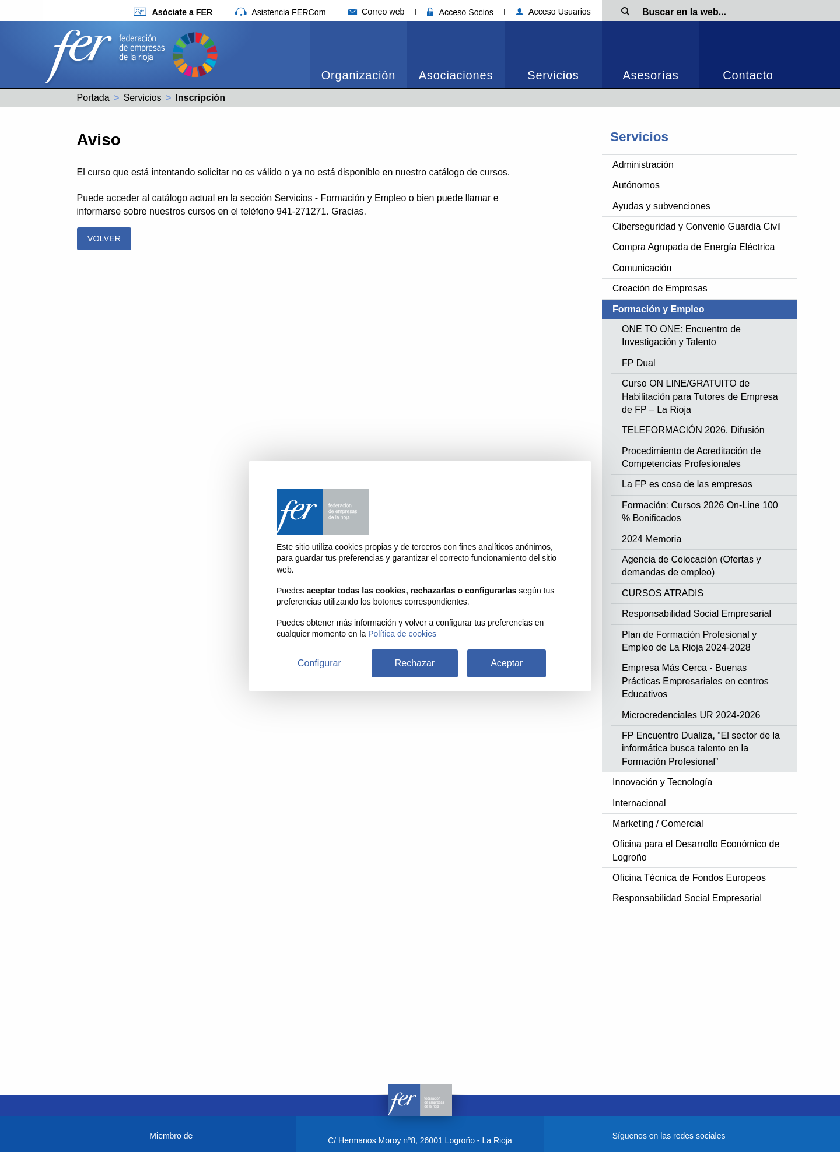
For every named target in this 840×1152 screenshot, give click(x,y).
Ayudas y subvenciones (661, 206)
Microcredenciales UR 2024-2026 (691, 715)
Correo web (376, 11)
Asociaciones (456, 75)
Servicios (553, 75)
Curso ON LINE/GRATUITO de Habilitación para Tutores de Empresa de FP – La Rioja (700, 396)
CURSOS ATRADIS (663, 593)
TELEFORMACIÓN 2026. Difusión (693, 430)
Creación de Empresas (660, 288)
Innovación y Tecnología (662, 782)
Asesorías (650, 75)
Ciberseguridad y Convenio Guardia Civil (696, 226)
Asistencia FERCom (280, 12)
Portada (93, 98)
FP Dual (639, 363)
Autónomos (636, 185)
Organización (358, 75)
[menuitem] (358, 54)
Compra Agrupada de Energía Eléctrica (693, 247)
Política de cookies (402, 633)
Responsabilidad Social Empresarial (696, 614)
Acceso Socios (460, 12)
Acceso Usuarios (553, 11)
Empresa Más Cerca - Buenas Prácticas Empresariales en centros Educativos (695, 681)
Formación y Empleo (658, 309)
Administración (643, 165)
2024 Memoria (651, 539)
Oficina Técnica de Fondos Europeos (689, 878)
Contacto (748, 75)
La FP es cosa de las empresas (687, 484)
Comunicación (641, 268)
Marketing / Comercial (658, 823)
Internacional (639, 803)
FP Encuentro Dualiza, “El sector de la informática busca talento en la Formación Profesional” (701, 748)
